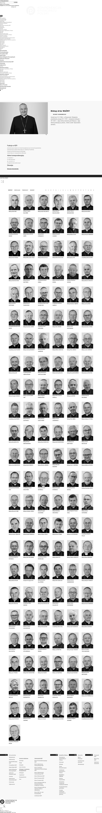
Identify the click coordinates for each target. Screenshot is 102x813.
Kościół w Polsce (63, 755)
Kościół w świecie (61, 775)
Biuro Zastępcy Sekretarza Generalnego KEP (41, 769)
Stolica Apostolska (62, 779)
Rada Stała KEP (13, 767)
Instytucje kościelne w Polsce (62, 771)
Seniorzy (32, 190)
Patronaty (11, 782)
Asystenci (21, 775)
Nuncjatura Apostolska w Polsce (62, 759)
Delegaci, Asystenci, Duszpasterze (24, 770)
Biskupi (61, 764)
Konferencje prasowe (81, 761)
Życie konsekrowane (63, 767)
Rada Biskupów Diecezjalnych (13, 770)
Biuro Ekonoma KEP (39, 776)
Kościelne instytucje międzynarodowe (63, 783)
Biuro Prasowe (80, 758)
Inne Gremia (22, 767)
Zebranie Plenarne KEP (12, 773)
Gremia (11, 776)
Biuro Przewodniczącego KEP (41, 761)
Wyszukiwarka (5, 0)
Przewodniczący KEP (13, 762)
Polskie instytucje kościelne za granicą (62, 792)
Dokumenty (12, 759)
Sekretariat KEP (38, 758)
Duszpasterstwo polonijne (63, 787)
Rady (20, 762)
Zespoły (21, 765)
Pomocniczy (25, 190)
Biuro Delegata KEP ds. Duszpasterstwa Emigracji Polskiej (40, 784)
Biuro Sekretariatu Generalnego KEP (39, 773)
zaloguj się (13, 6)
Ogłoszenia (12, 784)
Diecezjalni (17, 190)
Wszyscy (10, 190)
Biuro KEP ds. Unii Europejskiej (39, 793)
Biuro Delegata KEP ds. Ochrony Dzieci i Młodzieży (40, 789)
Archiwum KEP (38, 795)
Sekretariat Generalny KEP (13, 779)
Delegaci (21, 772)
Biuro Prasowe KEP (39, 778)
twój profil (3, 3)
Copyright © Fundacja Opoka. (6, 811)
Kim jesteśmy (12, 755)
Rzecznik (80, 755)
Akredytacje (81, 764)
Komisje (21, 760)
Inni (20, 779)
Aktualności (12, 757)
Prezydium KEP (13, 765)
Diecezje (61, 762)
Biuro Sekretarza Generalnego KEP (39, 765)
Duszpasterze (22, 777)
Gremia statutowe (23, 758)
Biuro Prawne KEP (39, 780)
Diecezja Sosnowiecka (12, 168)
